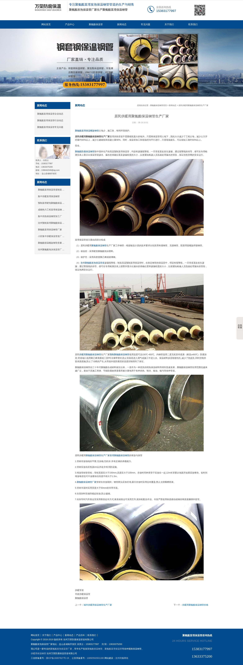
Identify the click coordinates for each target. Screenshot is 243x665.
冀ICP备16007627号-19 (57, 658)
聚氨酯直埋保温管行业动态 (50, 120)
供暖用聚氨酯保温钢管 (90, 354)
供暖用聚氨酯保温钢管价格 (195, 605)
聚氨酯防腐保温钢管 (85, 151)
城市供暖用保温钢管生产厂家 (98, 605)
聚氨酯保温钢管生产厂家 (98, 455)
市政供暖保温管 (82, 594)
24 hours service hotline (192, 640)
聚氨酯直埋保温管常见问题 (50, 127)
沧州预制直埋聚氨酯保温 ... (51, 223)
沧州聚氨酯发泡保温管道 (92, 263)
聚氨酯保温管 (96, 24)
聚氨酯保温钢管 (99, 245)
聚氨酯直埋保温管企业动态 (50, 114)
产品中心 (69, 24)
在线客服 (240, 324)
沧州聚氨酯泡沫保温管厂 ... (51, 249)
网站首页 (46, 24)
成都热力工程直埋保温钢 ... (51, 209)
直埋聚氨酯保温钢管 (119, 455)
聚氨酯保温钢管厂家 (86, 482)
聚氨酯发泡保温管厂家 (61, 649)
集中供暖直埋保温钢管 (49, 196)
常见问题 (145, 24)
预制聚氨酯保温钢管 (119, 354)
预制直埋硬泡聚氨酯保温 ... (51, 203)
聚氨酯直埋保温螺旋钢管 (87, 130)
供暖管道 (79, 590)
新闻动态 (121, 24)
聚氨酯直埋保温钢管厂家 (50, 229)
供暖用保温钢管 (38, 653)
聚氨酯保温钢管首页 (158, 105)
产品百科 (80, 635)
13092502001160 (95, 658)
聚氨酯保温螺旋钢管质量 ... (51, 243)
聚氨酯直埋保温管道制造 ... (51, 189)
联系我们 (193, 24)
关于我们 (169, 24)
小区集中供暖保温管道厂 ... (51, 236)
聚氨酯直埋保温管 (113, 649)
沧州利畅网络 (121, 658)
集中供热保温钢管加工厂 (50, 216)
